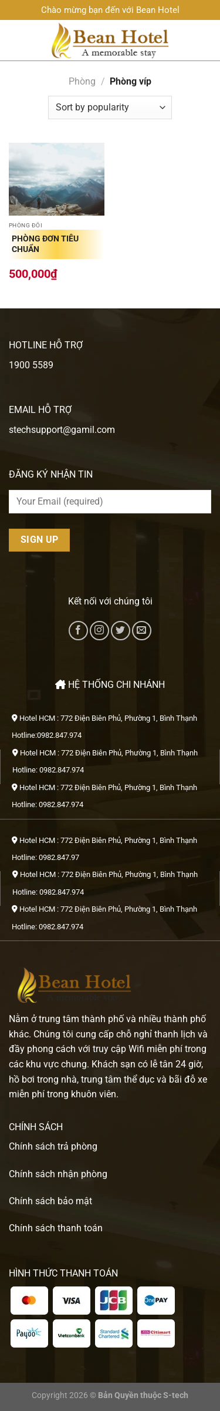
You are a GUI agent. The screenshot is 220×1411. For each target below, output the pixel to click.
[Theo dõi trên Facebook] (78, 630)
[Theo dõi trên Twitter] (120, 630)
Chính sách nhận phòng (58, 1174)
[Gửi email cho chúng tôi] (141, 630)
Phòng (82, 81)
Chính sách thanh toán (56, 1228)
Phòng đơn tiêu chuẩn (45, 244)
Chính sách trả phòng (53, 1146)
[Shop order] (109, 107)
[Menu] (16, 40)
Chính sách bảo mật (50, 1201)
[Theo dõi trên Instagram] (99, 630)
